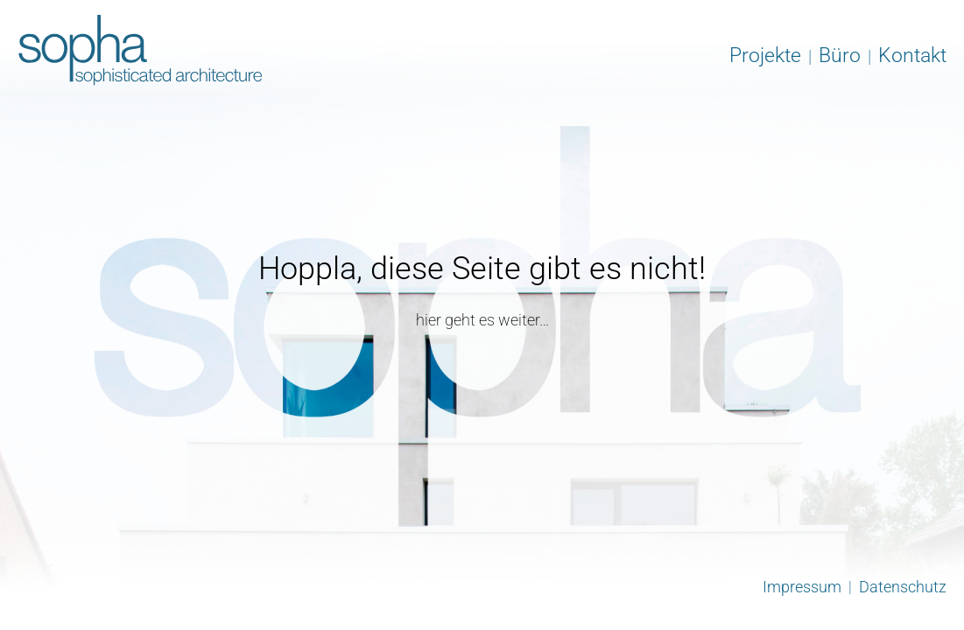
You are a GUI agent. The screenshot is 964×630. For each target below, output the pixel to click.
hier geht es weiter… (482, 320)
